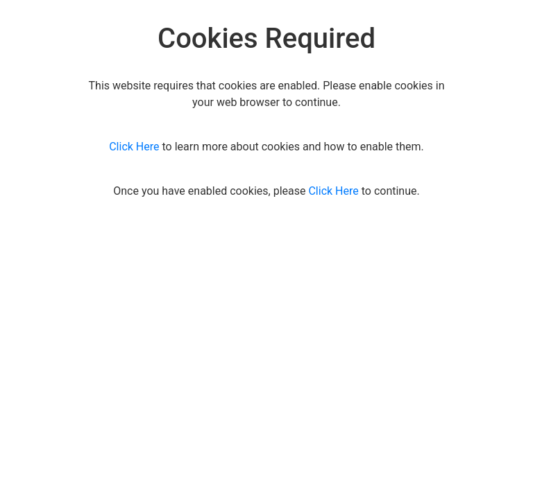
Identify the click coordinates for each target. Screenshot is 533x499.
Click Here (134, 146)
